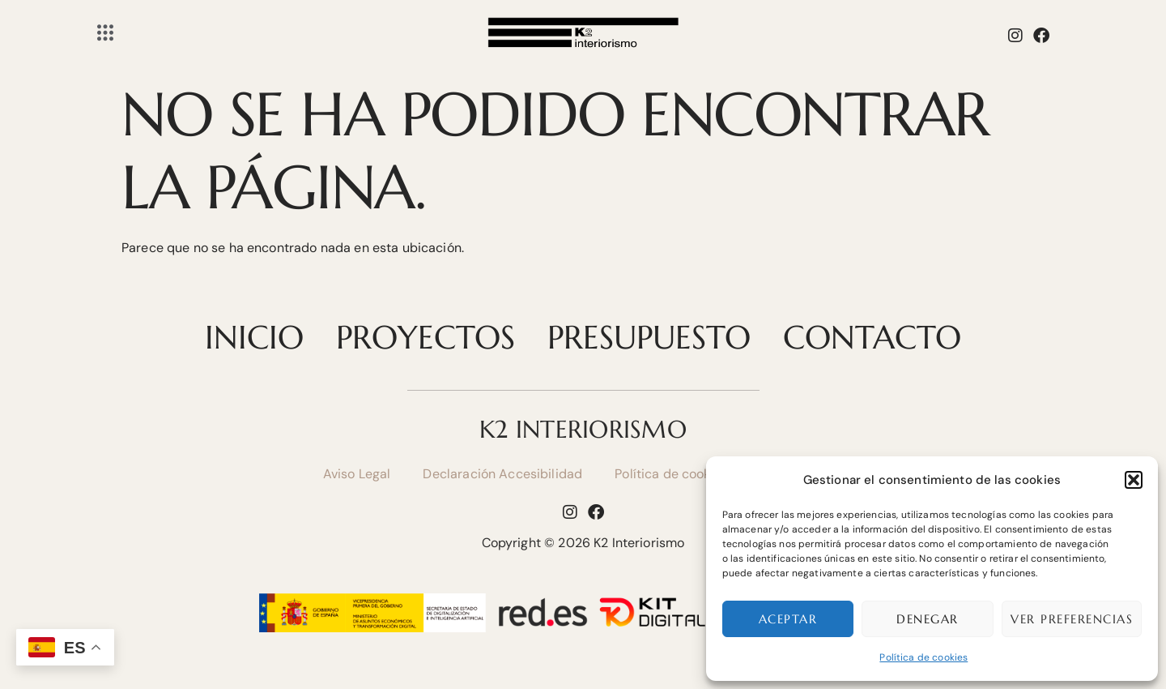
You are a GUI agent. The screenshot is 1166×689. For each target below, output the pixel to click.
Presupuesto (649, 337)
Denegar (927, 619)
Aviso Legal (357, 473)
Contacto (872, 337)
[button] (1134, 480)
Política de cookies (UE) (686, 473)
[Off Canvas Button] (105, 33)
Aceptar (788, 619)
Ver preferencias (1072, 619)
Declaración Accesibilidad (502, 473)
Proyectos (425, 337)
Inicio (254, 337)
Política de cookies (923, 657)
